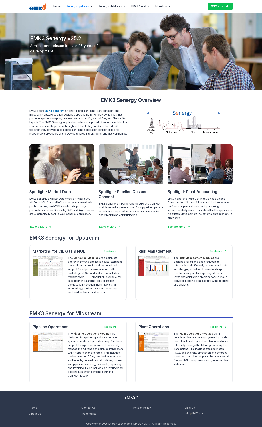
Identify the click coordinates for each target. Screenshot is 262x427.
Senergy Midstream (110, 6)
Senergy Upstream (77, 6)
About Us (35, 413)
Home (57, 6)
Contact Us (88, 407)
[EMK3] (38, 6)
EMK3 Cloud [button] (138, 6)
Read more (110, 251)
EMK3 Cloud (220, 6)
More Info (161, 6)
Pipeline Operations (50, 327)
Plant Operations (153, 327)
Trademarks (88, 413)
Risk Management (155, 251)
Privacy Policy (142, 407)
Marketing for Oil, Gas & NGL (59, 251)
